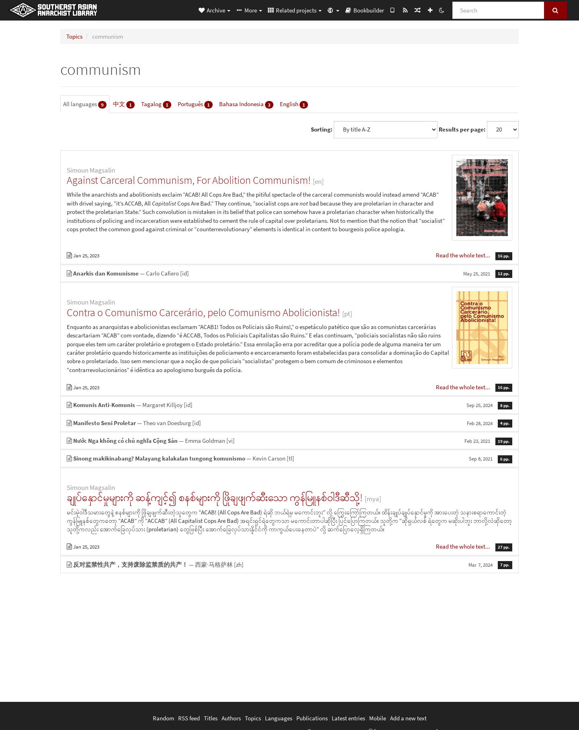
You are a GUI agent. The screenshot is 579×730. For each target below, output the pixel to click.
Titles (211, 718)
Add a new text (408, 718)
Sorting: (322, 129)
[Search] (498, 10)
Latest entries (348, 718)
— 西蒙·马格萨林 (289, 564)
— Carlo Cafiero (289, 273)
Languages (278, 718)
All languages (85, 104)
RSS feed (189, 718)
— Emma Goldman (289, 440)
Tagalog (156, 104)
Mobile (377, 718)
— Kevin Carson (289, 458)
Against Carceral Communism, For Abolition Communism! (189, 180)
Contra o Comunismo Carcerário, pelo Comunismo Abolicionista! (203, 312)
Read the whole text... (463, 255)
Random (163, 718)
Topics (74, 36)
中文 (124, 104)
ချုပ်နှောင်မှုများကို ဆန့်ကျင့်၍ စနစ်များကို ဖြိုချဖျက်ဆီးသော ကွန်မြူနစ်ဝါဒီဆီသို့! (215, 497)
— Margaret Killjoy (289, 405)
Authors (231, 718)
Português (195, 104)
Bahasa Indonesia (246, 104)
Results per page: (462, 129)
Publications (312, 718)
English (294, 104)
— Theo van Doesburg (289, 423)
